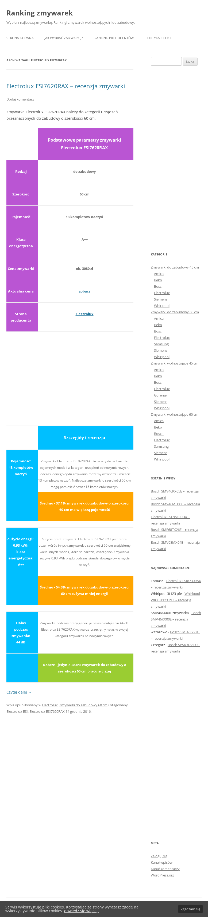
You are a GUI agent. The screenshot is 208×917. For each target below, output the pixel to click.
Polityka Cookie (158, 38)
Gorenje (160, 395)
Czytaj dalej (19, 692)
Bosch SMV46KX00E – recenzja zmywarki (176, 619)
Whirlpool (162, 305)
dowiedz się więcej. (81, 910)
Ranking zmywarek (39, 13)
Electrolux (85, 313)
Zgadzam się (190, 909)
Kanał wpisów (161, 862)
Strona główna (20, 38)
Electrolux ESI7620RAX (47, 711)
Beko (158, 280)
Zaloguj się (159, 856)
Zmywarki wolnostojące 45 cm (174, 363)
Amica (159, 273)
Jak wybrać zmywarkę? (63, 38)
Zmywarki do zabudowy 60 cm (83, 705)
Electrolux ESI (17, 711)
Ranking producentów (114, 38)
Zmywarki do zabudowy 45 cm (175, 267)
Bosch (159, 286)
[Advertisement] (69, 375)
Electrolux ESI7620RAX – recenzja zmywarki (65, 86)
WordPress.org (162, 875)
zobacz (84, 291)
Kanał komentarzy (165, 868)
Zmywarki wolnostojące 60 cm (174, 414)
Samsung (161, 344)
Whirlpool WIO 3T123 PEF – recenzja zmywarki (175, 600)
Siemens (160, 299)
